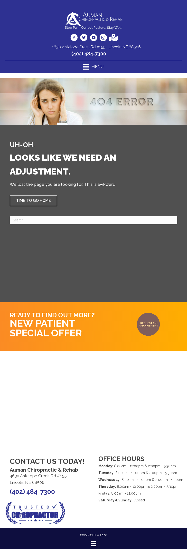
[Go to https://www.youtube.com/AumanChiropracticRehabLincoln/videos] (93, 38)
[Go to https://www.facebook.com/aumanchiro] (74, 38)
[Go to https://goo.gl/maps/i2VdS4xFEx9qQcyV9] (113, 38)
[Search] (93, 220)
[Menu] (93, 543)
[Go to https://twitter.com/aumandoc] (83, 38)
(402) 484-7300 (88, 54)
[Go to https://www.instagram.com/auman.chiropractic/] (103, 38)
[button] (33, 200)
